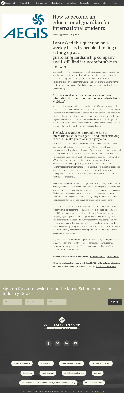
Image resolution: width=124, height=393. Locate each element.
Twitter (57, 342)
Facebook (49, 342)
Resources (27, 371)
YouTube (75, 342)
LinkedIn (66, 342)
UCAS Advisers (48, 371)
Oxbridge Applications (101, 361)
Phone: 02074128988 (94, 380)
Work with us (45, 361)
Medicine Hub (57, 3)
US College (71, 3)
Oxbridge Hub (41, 3)
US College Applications (74, 371)
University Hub (25, 3)
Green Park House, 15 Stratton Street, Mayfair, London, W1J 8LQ (48, 380)
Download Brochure (22, 361)
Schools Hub (10, 3)
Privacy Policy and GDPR (71, 361)
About (105, 3)
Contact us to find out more (106, 266)
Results (96, 3)
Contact (115, 3)
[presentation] (87, 301)
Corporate (84, 3)
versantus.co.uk (99, 389)
